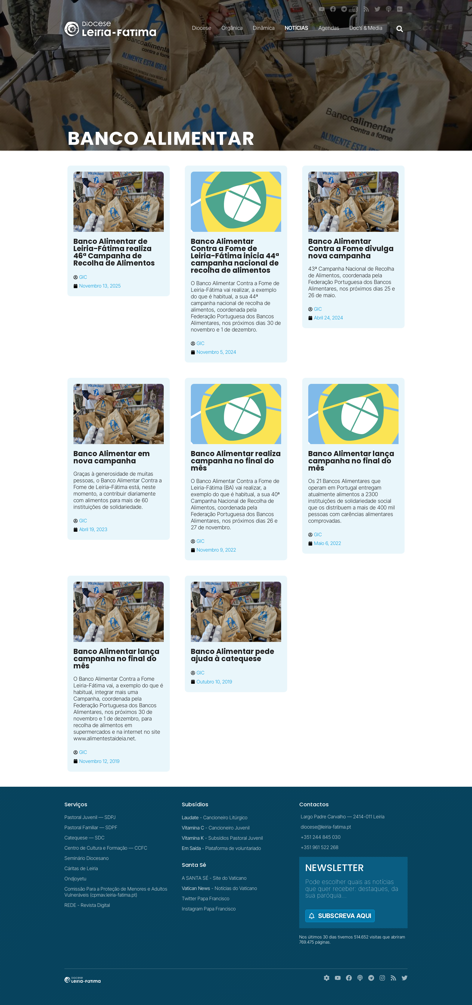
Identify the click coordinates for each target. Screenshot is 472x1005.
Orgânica (234, 28)
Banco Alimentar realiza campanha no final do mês (236, 461)
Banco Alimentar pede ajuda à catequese (232, 655)
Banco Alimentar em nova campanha (111, 457)
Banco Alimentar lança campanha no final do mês (351, 461)
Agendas (330, 28)
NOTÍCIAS (298, 28)
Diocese (203, 28)
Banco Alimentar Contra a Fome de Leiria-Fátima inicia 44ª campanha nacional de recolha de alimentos (235, 255)
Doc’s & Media (367, 28)
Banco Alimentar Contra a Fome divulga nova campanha (351, 248)
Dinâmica (265, 28)
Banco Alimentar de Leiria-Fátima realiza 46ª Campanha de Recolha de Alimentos (114, 252)
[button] (400, 29)
